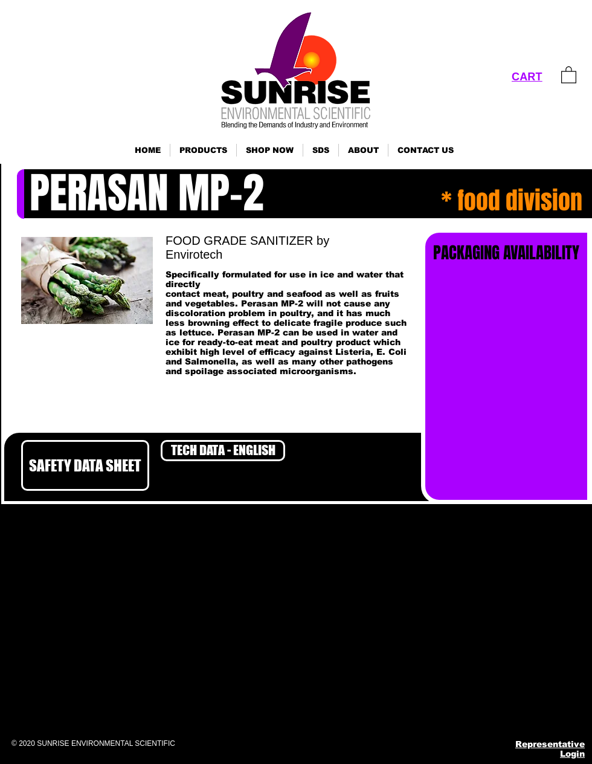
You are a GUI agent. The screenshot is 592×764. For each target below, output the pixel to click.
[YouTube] (505, 710)
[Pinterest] (475, 710)
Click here (16, 672)
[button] (203, 150)
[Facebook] (416, 710)
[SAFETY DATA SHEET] (85, 465)
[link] (568, 74)
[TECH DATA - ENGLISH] (223, 450)
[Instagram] (446, 710)
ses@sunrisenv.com (465, 652)
